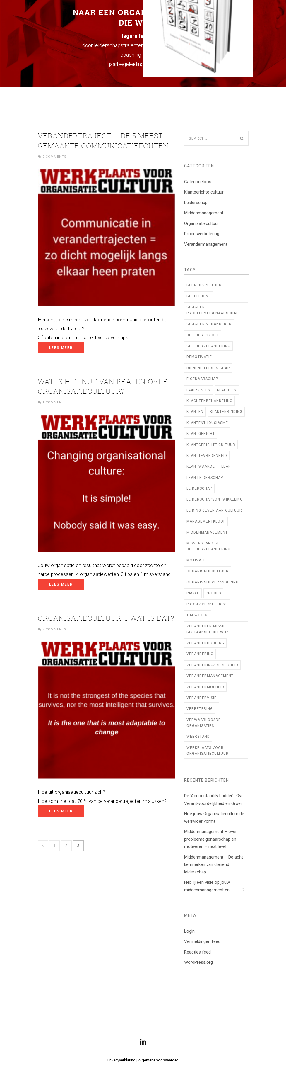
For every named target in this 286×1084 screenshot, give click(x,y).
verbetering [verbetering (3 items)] (199, 709)
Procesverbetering (201, 233)
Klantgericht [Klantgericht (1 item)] (200, 434)
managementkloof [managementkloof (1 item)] (205, 521)
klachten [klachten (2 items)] (227, 390)
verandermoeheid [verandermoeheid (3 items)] (205, 687)
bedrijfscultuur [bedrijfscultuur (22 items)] (204, 285)
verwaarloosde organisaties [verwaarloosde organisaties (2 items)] (203, 723)
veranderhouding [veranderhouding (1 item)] (205, 643)
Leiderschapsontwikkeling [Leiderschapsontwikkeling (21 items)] (214, 499)
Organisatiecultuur (201, 223)
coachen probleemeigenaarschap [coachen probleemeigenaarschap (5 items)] (212, 310)
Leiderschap (196, 202)
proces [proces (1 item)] (213, 593)
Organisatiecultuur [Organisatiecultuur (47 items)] (207, 571)
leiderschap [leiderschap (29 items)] (199, 488)
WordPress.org (198, 962)
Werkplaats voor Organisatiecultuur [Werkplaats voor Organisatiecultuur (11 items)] (207, 751)
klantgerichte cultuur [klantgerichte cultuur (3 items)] (210, 445)
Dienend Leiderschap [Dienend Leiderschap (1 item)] (208, 368)
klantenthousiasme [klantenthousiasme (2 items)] (207, 423)
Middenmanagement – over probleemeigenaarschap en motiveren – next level (210, 839)
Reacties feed (197, 952)
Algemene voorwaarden (158, 1060)
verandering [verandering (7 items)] (199, 654)
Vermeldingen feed (202, 941)
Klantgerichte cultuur (204, 192)
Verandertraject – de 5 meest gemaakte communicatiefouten (103, 140)
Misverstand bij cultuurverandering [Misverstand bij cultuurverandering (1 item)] (208, 546)
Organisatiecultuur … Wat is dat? (106, 618)
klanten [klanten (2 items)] (194, 412)
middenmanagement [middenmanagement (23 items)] (207, 532)
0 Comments (54, 157)
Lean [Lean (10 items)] (226, 466)
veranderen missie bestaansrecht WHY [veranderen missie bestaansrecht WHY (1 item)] (207, 629)
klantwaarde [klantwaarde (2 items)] (200, 466)
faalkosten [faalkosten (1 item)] (198, 390)
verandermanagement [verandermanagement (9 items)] (210, 676)
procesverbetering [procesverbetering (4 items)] (207, 604)
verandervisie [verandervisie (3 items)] (201, 698)
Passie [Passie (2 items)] (192, 593)
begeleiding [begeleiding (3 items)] (198, 296)
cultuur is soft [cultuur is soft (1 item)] (202, 335)
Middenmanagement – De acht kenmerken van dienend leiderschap (213, 864)
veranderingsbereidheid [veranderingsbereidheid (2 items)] (212, 665)
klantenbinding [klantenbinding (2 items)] (226, 412)
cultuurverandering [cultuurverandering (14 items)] (208, 346)
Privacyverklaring (121, 1060)
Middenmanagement (203, 213)
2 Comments (54, 629)
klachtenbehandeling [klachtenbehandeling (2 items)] (209, 401)
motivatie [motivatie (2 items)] (196, 560)
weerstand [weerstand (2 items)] (198, 736)
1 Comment (53, 402)
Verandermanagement (205, 244)
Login (189, 931)
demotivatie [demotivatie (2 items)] (199, 357)
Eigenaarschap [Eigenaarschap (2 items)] (202, 379)
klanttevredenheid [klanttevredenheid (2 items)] (206, 456)
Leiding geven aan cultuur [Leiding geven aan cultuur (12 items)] (214, 510)
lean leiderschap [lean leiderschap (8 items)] (204, 478)
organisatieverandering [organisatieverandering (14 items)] (212, 582)
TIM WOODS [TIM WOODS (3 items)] (197, 615)
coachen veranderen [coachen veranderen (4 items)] (209, 324)
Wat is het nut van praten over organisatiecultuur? (103, 386)
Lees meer (61, 348)
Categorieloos (197, 181)
